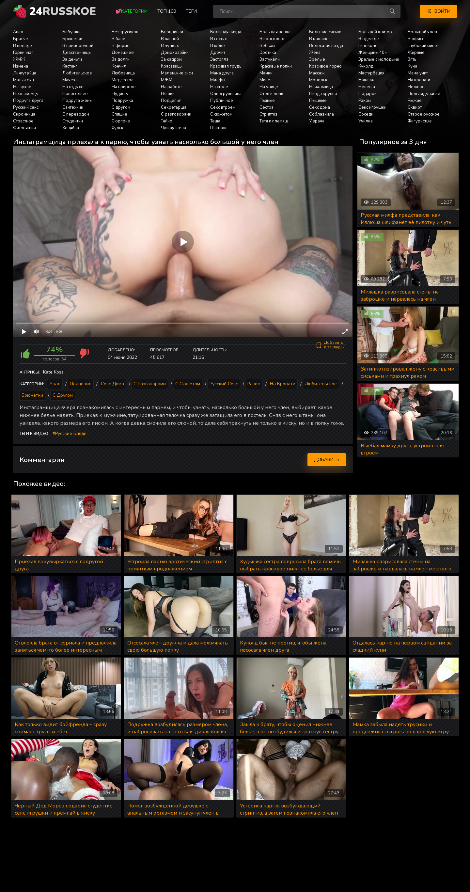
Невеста (366, 87)
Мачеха (70, 80)
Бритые (20, 39)
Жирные (416, 53)
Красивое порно (325, 66)
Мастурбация (371, 73)
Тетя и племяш (273, 121)
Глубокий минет (423, 46)
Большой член (422, 32)
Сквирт (415, 107)
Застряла (219, 59)
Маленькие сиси (177, 73)
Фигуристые (420, 121)
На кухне (22, 87)
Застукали (269, 59)
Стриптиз (268, 114)
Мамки (266, 73)
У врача (316, 121)
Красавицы (171, 66)
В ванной (170, 39)
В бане (118, 39)
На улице (268, 87)
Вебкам (267, 46)
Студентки (72, 121)
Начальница (321, 87)
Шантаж (218, 128)
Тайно (166, 121)
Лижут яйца (24, 73)
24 (62, 11)
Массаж (317, 73)
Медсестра (122, 80)
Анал (18, 32)
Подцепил (171, 101)
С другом (121, 107)
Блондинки (172, 32)
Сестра (266, 107)
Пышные (318, 101)
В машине (319, 39)
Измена (20, 66)
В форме (121, 46)
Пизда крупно (323, 94)
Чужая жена (173, 128)
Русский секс (26, 107)
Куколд (365, 66)
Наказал (367, 80)
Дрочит (217, 53)
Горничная (23, 53)
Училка (365, 121)
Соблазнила (321, 114)
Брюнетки (72, 39)
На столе (219, 87)
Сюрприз (121, 121)
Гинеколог (369, 46)
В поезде (22, 46)
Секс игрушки (372, 107)
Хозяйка (70, 128)
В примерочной (77, 46)
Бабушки (71, 32)
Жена (315, 53)
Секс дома (319, 107)
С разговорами (176, 114)
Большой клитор (375, 32)
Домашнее (123, 53)
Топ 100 (166, 11)
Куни (412, 66)
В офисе (416, 39)
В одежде (368, 39)
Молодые (319, 80)
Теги (191, 11)
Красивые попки (275, 66)
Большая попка (274, 32)
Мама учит (418, 73)
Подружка (122, 101)
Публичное (221, 101)
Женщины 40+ (372, 53)
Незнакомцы (26, 94)
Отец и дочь (271, 94)
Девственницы (76, 53)
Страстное (23, 121)
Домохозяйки (175, 53)
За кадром (171, 59)
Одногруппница (226, 94)
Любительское (77, 73)
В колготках (271, 39)
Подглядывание (424, 94)
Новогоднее (75, 94)
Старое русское (424, 114)
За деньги (72, 59)
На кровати (419, 80)
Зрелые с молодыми (378, 59)
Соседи (365, 114)
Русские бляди (70, 433)
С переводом (75, 114)
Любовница (123, 73)
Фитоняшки (24, 128)
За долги (121, 59)
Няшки (168, 94)
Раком (364, 101)
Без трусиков (125, 32)
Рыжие (415, 101)
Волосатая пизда (326, 46)
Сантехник (72, 107)
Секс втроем (222, 107)
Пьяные (267, 101)
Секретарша (173, 107)
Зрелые (317, 59)
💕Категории (132, 11)
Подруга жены (77, 101)
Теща (215, 121)
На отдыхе (73, 87)
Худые (118, 128)
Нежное (416, 87)
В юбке (217, 46)
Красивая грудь (225, 66)
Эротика (267, 53)
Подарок (367, 94)
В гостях (218, 39)
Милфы (217, 80)
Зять (412, 59)
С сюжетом (221, 114)
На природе (124, 87)
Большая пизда (225, 32)
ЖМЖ (19, 59)
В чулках (170, 46)
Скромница (24, 114)
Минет (265, 80)
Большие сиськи (325, 32)
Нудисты (120, 94)
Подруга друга (28, 101)
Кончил (119, 66)
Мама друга (222, 73)
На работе (171, 87)
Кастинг (69, 66)
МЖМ (166, 80)
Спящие (119, 114)
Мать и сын (23, 80)
